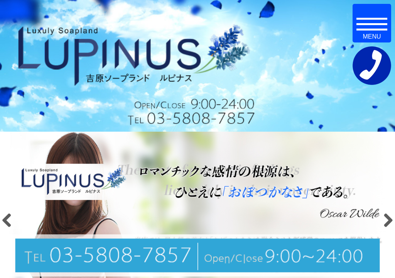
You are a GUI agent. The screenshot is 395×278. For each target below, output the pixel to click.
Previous (9, 220)
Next (385, 220)
